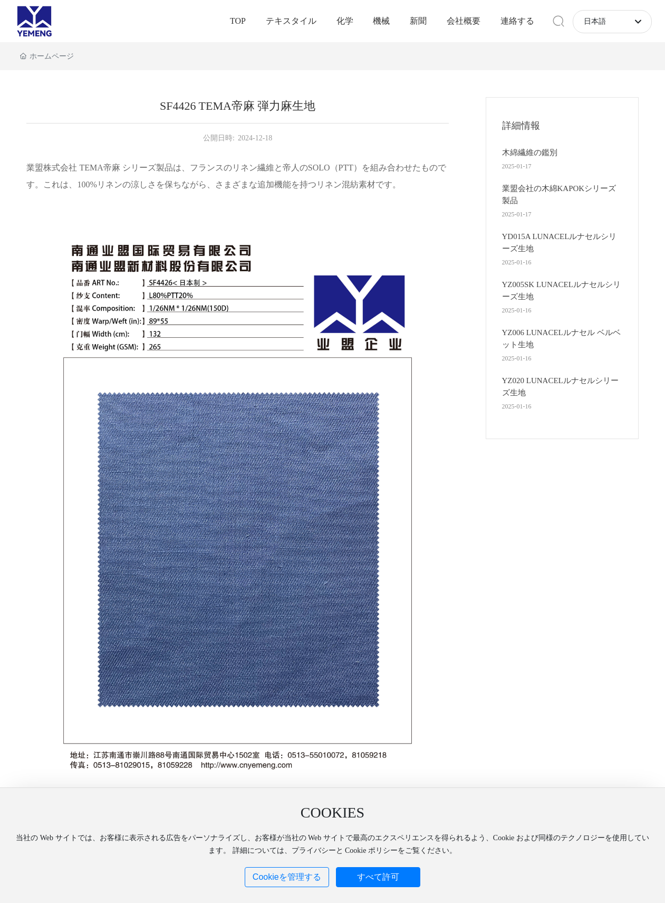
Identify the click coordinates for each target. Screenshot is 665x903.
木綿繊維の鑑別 (529, 152)
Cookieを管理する (287, 876)
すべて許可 (378, 876)
